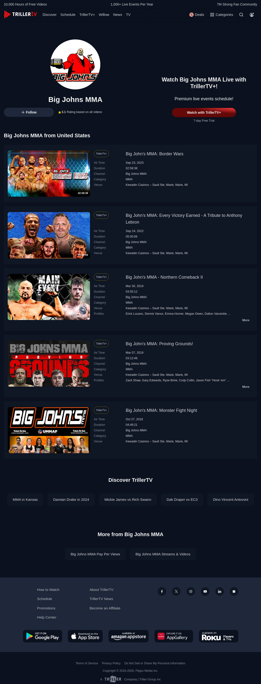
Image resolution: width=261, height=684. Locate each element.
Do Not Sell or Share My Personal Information (154, 663)
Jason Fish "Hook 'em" (211, 380)
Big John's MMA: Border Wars (155, 153)
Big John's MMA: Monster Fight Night (161, 410)
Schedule (68, 15)
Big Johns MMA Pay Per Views (95, 554)
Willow (104, 15)
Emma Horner (174, 313)
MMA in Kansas (25, 499)
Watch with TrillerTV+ (204, 112)
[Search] (241, 14)
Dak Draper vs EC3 (181, 499)
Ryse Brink (170, 380)
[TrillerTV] (20, 14)
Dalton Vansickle (216, 313)
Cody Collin (186, 380)
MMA (129, 179)
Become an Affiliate (104, 608)
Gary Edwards (151, 380)
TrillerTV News (101, 599)
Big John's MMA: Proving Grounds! (159, 343)
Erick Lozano (134, 313)
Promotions (46, 608)
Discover (50, 15)
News (117, 15)
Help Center (46, 617)
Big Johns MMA (136, 174)
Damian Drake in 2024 (71, 499)
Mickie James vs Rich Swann (127, 499)
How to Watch (48, 590)
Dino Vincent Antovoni (230, 499)
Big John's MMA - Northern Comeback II (164, 277)
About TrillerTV (101, 590)
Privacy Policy (111, 663)
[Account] (252, 14)
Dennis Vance (154, 313)
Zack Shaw (133, 380)
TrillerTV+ (87, 15)
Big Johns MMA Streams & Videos (162, 554)
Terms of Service (87, 663)
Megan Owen (194, 313)
